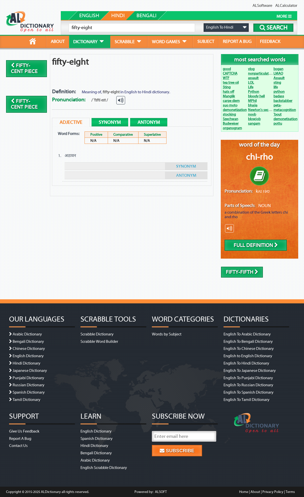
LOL (251, 82)
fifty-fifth (242, 272)
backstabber (282, 101)
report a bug (237, 41)
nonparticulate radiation (266, 73)
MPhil (252, 101)
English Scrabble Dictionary (103, 467)
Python (253, 91)
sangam (254, 123)
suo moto (230, 105)
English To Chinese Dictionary (249, 348)
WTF (226, 78)
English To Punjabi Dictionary (248, 378)
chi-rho (259, 157)
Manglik (229, 96)
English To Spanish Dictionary (248, 392)
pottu (277, 123)
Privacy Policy (272, 492)
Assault (279, 78)
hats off (228, 91)
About (255, 492)
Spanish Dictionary (29, 392)
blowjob (254, 119)
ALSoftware (262, 5)
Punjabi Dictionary (28, 378)
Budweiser (231, 123)
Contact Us (18, 445)
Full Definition (256, 245)
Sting (227, 87)
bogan (278, 69)
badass (278, 96)
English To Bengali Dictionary (248, 341)
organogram (232, 128)
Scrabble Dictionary (97, 334)
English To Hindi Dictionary (246, 363)
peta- (277, 105)
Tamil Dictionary (26, 399)
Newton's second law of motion (272, 110)
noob (252, 114)
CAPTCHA (230, 73)
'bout (277, 114)
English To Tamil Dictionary (246, 399)
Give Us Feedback (24, 431)
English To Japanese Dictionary (250, 370)
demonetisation (285, 119)
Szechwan (230, 119)
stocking (229, 114)
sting (277, 82)
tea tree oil (231, 82)
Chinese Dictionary (29, 348)
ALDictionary (51, 492)
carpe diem (231, 101)
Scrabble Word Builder (99, 341)
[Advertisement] (171, 71)
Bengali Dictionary (28, 341)
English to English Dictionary (248, 356)
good (227, 69)
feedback (270, 41)
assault (253, 78)
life (275, 87)
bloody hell (256, 96)
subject (205, 41)
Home (243, 492)
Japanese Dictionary (30, 370)
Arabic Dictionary (27, 334)
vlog (251, 69)
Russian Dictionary (28, 385)
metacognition (284, 110)
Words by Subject (166, 334)
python (279, 91)
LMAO (278, 73)
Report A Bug (20, 438)
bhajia (252, 105)
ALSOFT (160, 492)
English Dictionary (28, 356)
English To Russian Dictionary (248, 385)
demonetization (235, 110)
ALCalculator (286, 5)
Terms (290, 492)
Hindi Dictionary (26, 363)
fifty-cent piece (24, 68)
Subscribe (177, 450)
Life (250, 87)
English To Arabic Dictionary (247, 334)
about (58, 41)
